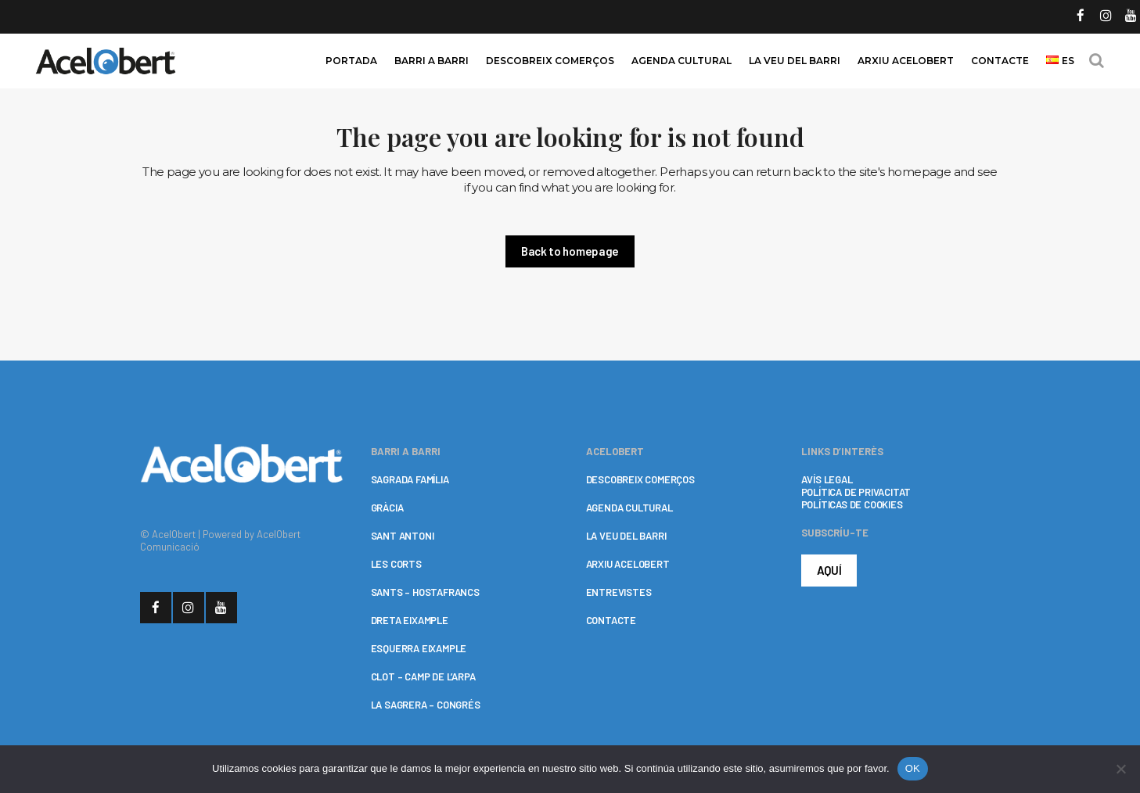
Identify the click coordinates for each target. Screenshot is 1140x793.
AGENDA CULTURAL (629, 507)
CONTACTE (611, 620)
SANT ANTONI (402, 535)
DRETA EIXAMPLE (409, 620)
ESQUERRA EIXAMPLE (419, 648)
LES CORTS (396, 564)
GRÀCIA (387, 507)
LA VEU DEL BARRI (626, 535)
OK (912, 768)
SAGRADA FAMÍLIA (410, 479)
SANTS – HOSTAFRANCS (425, 592)
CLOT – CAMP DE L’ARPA (423, 676)
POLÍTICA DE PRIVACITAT (856, 492)
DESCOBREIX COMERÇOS (640, 479)
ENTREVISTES (619, 592)
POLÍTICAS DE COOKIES (852, 504)
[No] (1120, 769)
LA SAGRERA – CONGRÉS (425, 704)
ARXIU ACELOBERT (628, 564)
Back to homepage (570, 251)
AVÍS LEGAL (827, 479)
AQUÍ (829, 570)
